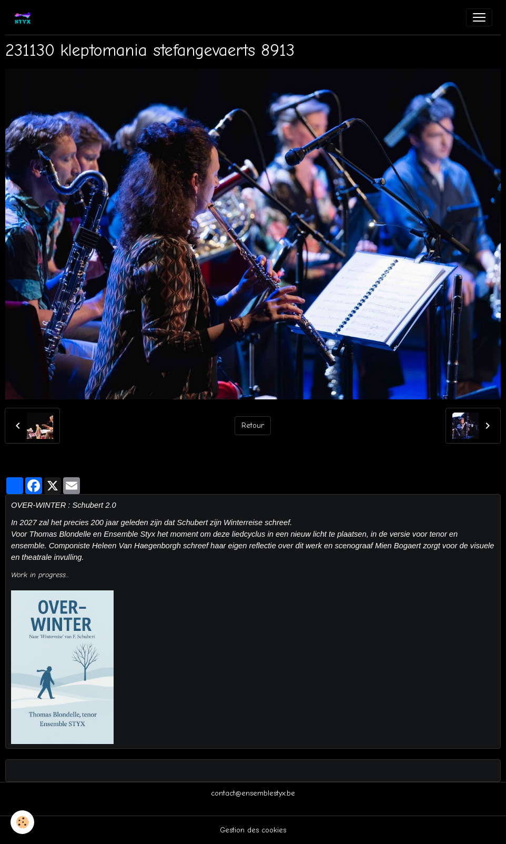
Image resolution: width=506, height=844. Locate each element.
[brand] (25, 17)
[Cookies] (22, 822)
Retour (252, 425)
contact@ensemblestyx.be (253, 793)
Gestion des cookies (253, 830)
